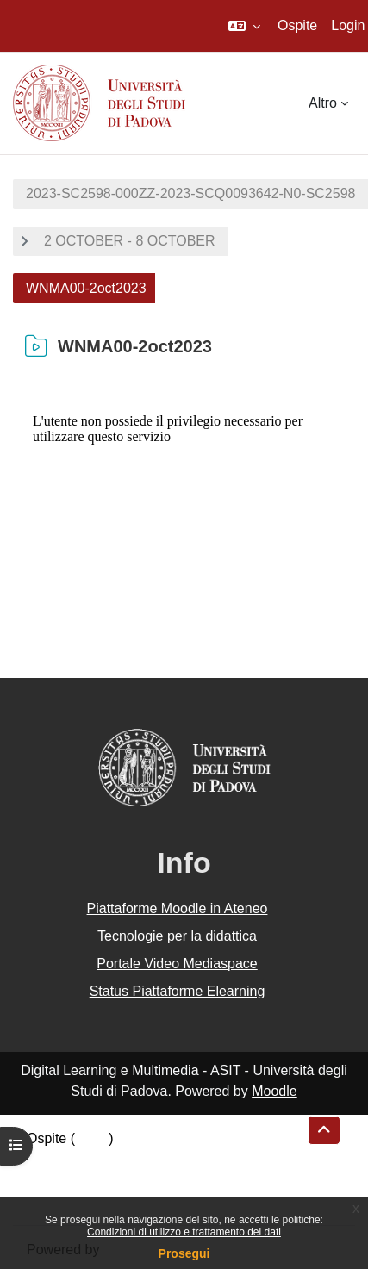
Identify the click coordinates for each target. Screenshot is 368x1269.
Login (348, 25)
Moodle (274, 1091)
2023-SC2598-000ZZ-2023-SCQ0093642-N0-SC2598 (190, 193)
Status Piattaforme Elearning (177, 991)
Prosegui (184, 1253)
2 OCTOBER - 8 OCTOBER (129, 240)
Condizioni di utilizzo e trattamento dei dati (184, 1232)
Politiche (52, 1180)
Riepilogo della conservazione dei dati (143, 1159)
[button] (244, 26)
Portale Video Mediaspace (177, 963)
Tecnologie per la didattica (177, 936)
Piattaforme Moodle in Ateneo (177, 908)
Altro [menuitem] (323, 103)
